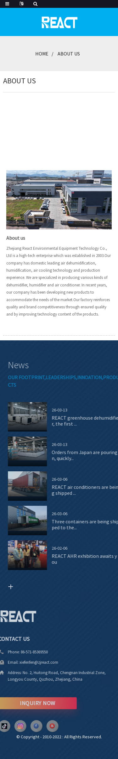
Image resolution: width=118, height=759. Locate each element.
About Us (69, 53)
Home (41, 53)
